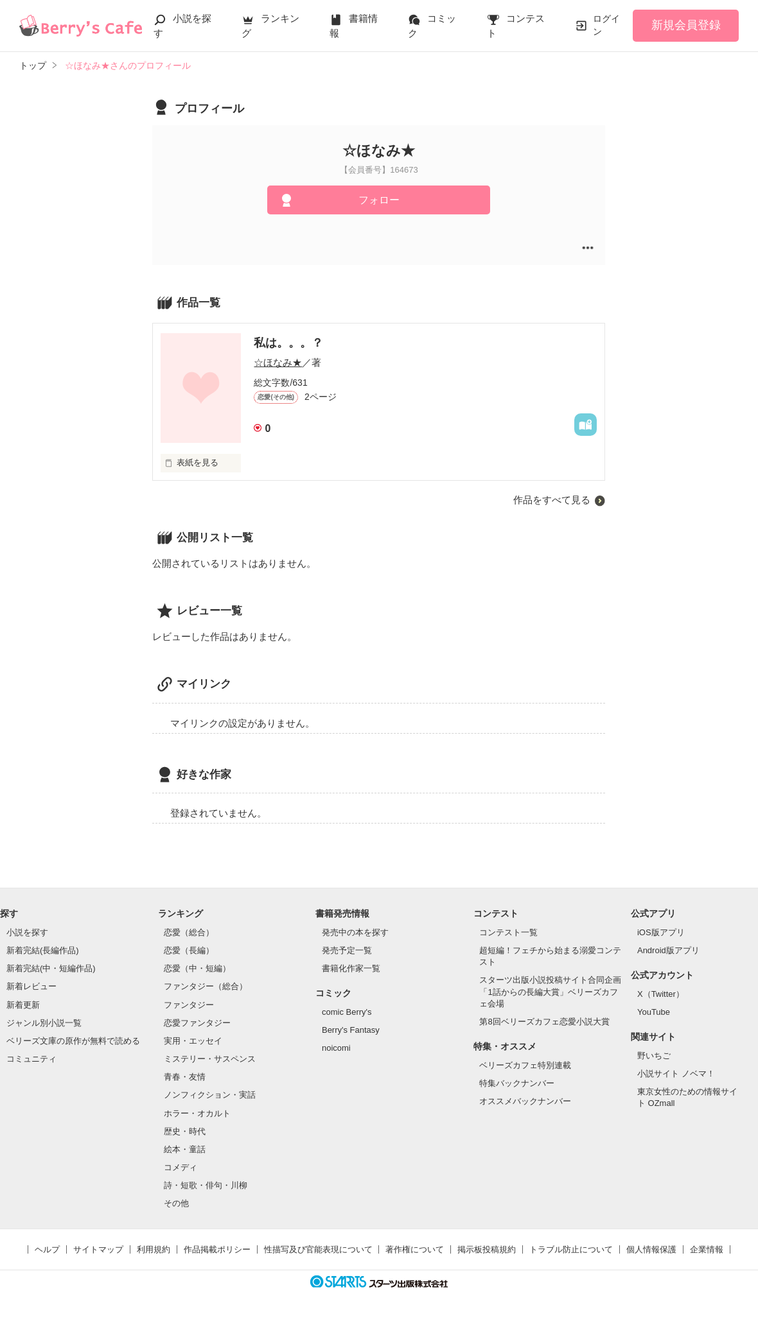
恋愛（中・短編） (197, 968)
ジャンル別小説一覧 (44, 1023)
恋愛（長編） (189, 950)
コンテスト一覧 (508, 932)
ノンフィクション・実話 (210, 1095)
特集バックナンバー (516, 1083)
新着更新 (23, 1005)
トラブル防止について (571, 1249)
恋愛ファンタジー (197, 1023)
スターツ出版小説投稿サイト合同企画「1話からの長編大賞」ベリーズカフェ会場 (550, 991)
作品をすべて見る (551, 499)
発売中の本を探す (355, 932)
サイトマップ (98, 1249)
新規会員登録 (686, 25)
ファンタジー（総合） (205, 986)
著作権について (414, 1249)
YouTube (653, 1012)
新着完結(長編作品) (42, 950)
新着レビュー (31, 986)
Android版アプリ (668, 950)
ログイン (606, 25)
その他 (176, 1203)
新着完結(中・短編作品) (51, 968)
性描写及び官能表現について (318, 1249)
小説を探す (27, 932)
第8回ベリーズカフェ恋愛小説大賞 (544, 1021)
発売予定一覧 (347, 950)
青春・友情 (185, 1077)
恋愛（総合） (189, 932)
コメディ (180, 1167)
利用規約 (153, 1249)
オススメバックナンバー (525, 1101)
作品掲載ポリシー (217, 1249)
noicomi (336, 1048)
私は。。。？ (288, 342)
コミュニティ (31, 1059)
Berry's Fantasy (351, 1030)
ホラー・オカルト (197, 1113)
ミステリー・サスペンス (210, 1059)
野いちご (654, 1055)
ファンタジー (189, 1005)
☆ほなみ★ (278, 362)
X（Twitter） (660, 994)
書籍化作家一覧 (351, 968)
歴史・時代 (185, 1131)
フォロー (379, 199)
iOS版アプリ (661, 932)
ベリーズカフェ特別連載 (525, 1065)
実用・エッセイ (193, 1041)
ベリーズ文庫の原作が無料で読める (73, 1041)
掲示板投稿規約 (486, 1249)
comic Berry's (347, 1012)
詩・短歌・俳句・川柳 (205, 1185)
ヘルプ (47, 1249)
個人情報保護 (651, 1249)
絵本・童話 (185, 1149)
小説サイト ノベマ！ (676, 1073)
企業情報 (706, 1249)
